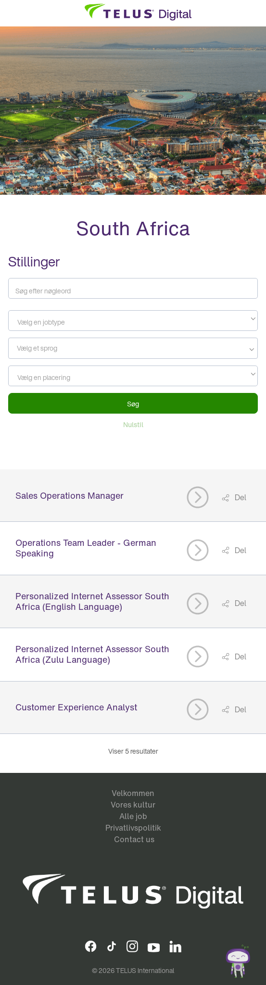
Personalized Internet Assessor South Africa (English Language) (92, 601)
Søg (133, 404)
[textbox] (133, 322)
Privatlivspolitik (133, 827)
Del (239, 497)
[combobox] (133, 320)
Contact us (134, 839)
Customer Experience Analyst (76, 707)
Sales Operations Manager (69, 495)
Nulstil (133, 424)
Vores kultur (133, 804)
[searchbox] (54, 348)
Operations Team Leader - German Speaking (85, 547)
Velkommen (133, 793)
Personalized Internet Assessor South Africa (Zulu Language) (92, 654)
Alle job (133, 816)
